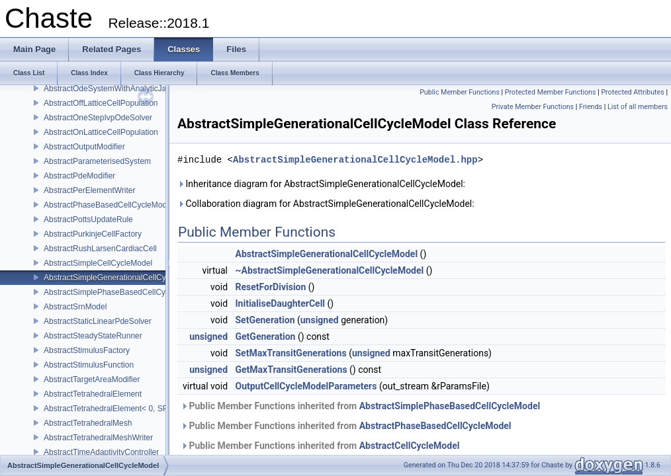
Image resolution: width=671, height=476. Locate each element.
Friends (590, 106)
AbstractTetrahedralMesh (88, 423)
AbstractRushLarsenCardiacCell (100, 248)
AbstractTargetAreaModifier (92, 379)
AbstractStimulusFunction (89, 365)
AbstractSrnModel (75, 306)
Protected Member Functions (550, 92)
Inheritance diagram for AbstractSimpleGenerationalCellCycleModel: (321, 183)
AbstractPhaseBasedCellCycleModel (108, 205)
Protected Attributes (632, 92)
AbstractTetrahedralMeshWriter (98, 437)
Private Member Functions (533, 106)
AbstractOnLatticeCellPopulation (101, 132)
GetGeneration (266, 336)
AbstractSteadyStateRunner (93, 335)
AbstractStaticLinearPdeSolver (98, 321)
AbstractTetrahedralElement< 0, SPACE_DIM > (127, 408)
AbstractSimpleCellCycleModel (98, 263)
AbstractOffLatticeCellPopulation (101, 103)
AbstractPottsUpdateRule (88, 219)
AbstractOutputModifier (84, 146)
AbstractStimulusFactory (87, 350)
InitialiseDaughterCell (281, 303)
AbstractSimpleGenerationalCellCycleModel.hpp (355, 159)
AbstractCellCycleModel (409, 445)
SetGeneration (265, 320)
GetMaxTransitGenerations (291, 369)
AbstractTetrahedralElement (93, 394)
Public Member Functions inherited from (360, 406)
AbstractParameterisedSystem (97, 161)
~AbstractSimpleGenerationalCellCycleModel (330, 270)
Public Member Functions (460, 92)
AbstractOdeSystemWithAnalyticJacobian (117, 88)
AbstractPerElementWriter (90, 190)
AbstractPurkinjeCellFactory (93, 234)
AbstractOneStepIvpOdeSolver (98, 117)
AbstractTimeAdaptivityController (101, 452)
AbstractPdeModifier (79, 175)
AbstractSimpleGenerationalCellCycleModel (121, 277)
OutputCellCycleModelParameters (306, 386)
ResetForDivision (271, 287)
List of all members (637, 106)
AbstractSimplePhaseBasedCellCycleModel (120, 292)
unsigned (319, 320)
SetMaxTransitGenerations (291, 353)
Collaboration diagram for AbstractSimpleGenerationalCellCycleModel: (325, 203)
